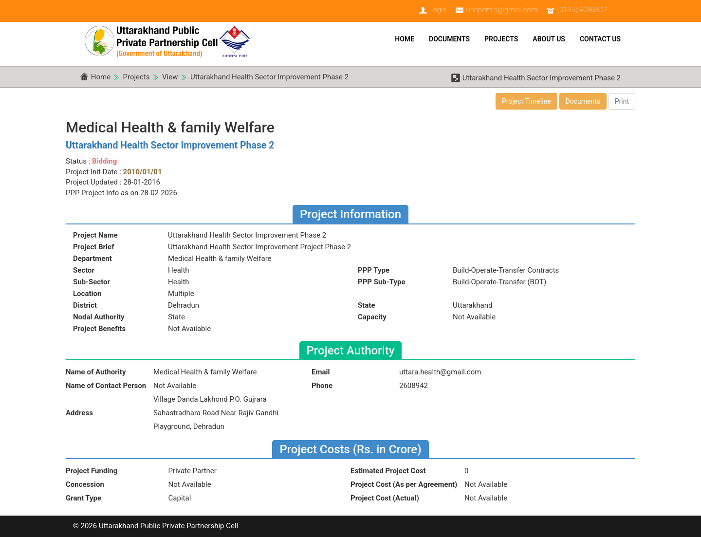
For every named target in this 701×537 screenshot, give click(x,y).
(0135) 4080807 (582, 9)
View (170, 77)
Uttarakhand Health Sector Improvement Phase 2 (269, 77)
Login (437, 9)
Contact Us (600, 39)
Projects (501, 39)
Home (404, 39)
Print (622, 101)
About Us (549, 39)
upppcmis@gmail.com (501, 9)
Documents (449, 39)
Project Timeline (526, 101)
